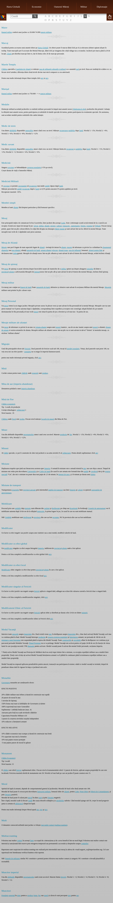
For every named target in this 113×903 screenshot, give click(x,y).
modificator (8, 548)
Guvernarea (6, 683)
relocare (55, 250)
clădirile (24, 373)
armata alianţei (46, 250)
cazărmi (47, 508)
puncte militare (46, 32)
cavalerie (94, 471)
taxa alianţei (16, 250)
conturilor (84, 844)
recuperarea (64, 131)
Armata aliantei (40, 327)
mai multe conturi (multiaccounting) (54, 825)
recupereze (33, 186)
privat (36, 226)
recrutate (56, 517)
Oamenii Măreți (61, 6)
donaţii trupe (63, 250)
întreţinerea (74, 637)
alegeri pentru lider (95, 250)
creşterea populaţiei (60, 637)
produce (30, 895)
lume (32, 841)
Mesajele (108, 287)
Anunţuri (89, 226)
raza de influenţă (75, 250)
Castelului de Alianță (23, 69)
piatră (46, 895)
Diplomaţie (102, 6)
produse (45, 373)
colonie (11, 272)
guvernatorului (28, 877)
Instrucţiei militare (44, 792)
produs (22, 419)
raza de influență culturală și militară (52, 69)
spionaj (52, 226)
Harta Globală (13, 6)
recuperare (70, 149)
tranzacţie (66, 226)
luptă (81, 131)
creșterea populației (34, 167)
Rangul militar (7, 32)
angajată (12, 895)
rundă (30, 801)
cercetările (77, 640)
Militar (83, 6)
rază (77, 69)
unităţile (18, 508)
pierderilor (60, 801)
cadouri (59, 226)
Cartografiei (31, 471)
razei (40, 798)
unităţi (86, 471)
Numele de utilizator (12, 859)
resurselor (15, 490)
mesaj (6, 269)
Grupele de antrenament (96, 508)
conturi (19, 841)
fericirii (37, 591)
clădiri (6, 453)
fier (71, 434)
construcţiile (66, 640)
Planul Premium (35, 643)
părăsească (19, 804)
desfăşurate (56, 508)
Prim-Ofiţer (84, 792)
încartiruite (74, 508)
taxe (69, 895)
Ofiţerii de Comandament (99, 792)
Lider (77, 792)
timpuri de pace (64, 474)
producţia (41, 637)
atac (84, 468)
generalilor (29, 131)
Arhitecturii (66, 453)
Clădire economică (8, 404)
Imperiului (28, 634)
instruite (28, 508)
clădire (5, 770)
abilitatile (11, 877)
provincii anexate (29, 490)
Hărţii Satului (60, 229)
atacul (30, 798)
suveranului (22, 186)
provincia (37, 517)
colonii (80, 490)
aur (77, 895)
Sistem (83, 226)
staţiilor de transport (55, 490)
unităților (71, 131)
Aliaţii (9, 54)
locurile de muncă (47, 419)
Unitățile (8, 517)
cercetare (11, 167)
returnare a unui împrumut (11, 640)
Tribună (98, 226)
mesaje (69, 247)
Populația (5, 895)
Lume (63, 223)
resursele (35, 373)
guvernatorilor (28, 434)
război (15, 253)
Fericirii (28, 349)
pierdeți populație (73, 349)
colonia (64, 548)
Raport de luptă (25, 287)
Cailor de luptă (45, 471)
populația (27, 352)
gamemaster (75, 226)
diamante (31, 646)
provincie (5, 272)
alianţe (16, 207)
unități (47, 186)
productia (63, 434)
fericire (18, 770)
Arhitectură (21, 410)
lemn (35, 895)
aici (42, 78)
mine (19, 895)
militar (41, 226)
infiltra (63, 269)
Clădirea (5, 69)
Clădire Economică (8, 758)
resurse (50, 637)
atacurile (15, 634)
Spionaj (37, 272)
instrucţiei (40, 511)
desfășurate (27, 517)
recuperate (26, 189)
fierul (14, 419)
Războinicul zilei (79, 109)
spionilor (90, 269)
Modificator (6, 570)
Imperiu (47, 468)
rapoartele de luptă (33, 250)
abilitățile (13, 131)
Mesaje (4, 247)
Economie (36, 6)
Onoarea (8, 795)
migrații (84, 613)
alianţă (46, 226)
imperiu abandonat (28, 389)
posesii (58, 327)
